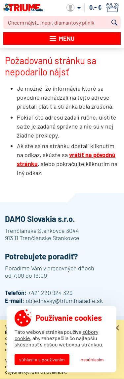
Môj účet (73, 8)
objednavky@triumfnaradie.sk (64, 300)
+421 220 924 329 (50, 292)
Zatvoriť (116, 328)
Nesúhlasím (92, 359)
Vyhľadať (114, 23)
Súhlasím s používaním (42, 359)
